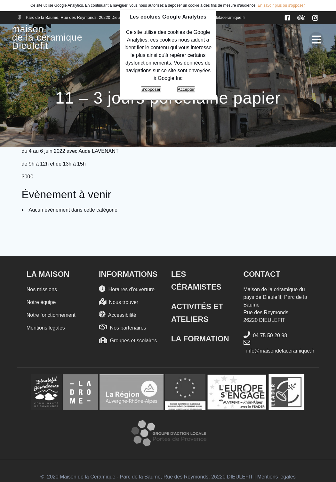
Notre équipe (41, 302)
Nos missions (42, 289)
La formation (200, 338)
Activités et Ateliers (197, 312)
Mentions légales (46, 327)
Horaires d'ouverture (127, 289)
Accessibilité (117, 314)
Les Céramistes (196, 280)
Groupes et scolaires (128, 340)
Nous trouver (118, 302)
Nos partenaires (122, 327)
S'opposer (151, 89)
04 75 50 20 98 (265, 335)
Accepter (186, 89)
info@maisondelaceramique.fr (279, 346)
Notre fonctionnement (51, 315)
